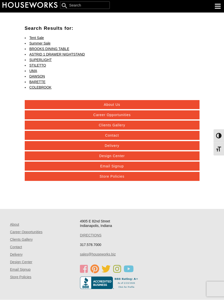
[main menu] (218, 6)
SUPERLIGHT (40, 60)
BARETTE (37, 82)
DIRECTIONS (90, 235)
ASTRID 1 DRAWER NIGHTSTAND (57, 54)
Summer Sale (40, 43)
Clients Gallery (112, 125)
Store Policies (112, 176)
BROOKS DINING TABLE (49, 49)
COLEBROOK (40, 87)
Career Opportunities (112, 115)
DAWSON (37, 76)
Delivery (112, 146)
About (14, 224)
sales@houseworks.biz (98, 254)
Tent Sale (36, 38)
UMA (33, 71)
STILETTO (37, 65)
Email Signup (112, 166)
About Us (112, 105)
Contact (112, 135)
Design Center (112, 156)
